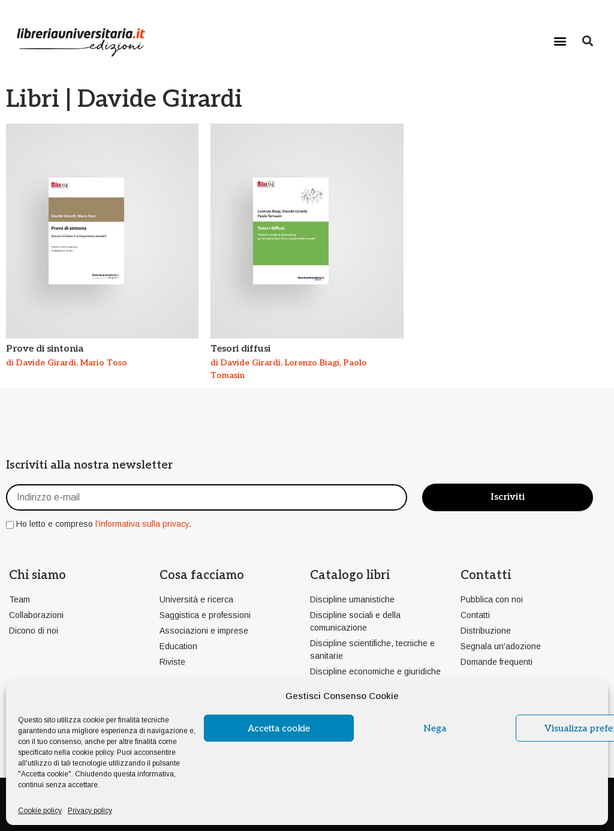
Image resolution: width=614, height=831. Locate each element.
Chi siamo (37, 575)
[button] (560, 40)
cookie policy (92, 752)
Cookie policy (40, 810)
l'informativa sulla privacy (142, 524)
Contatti (485, 575)
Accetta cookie (279, 728)
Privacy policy (90, 810)
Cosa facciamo (201, 575)
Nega (434, 728)
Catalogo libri (350, 575)
